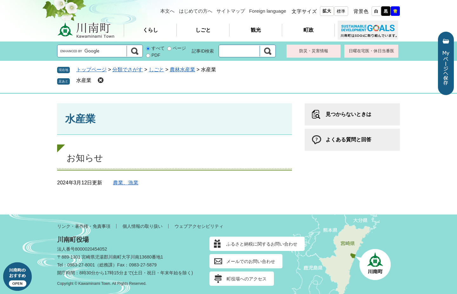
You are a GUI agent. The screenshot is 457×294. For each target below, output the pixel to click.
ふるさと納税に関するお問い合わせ (261, 243)
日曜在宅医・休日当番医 (371, 50)
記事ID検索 (203, 51)
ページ (179, 48)
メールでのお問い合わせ (250, 261)
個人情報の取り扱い (142, 226)
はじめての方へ (195, 11)
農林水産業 (182, 69)
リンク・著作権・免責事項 (83, 226)
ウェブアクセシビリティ (199, 226)
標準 (341, 11)
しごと (203, 30)
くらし (150, 30)
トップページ (91, 69)
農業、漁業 (125, 182)
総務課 (106, 264)
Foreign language (267, 11)
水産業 (83, 80)
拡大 (326, 11)
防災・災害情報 (313, 50)
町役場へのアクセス (247, 278)
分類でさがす (127, 69)
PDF (155, 55)
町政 (308, 30)
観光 (256, 30)
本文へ (167, 11)
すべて (158, 48)
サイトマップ (230, 11)
